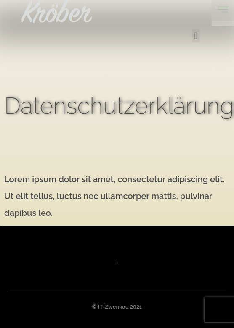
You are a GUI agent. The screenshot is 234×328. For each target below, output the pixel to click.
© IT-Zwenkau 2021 (117, 307)
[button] (204, 34)
